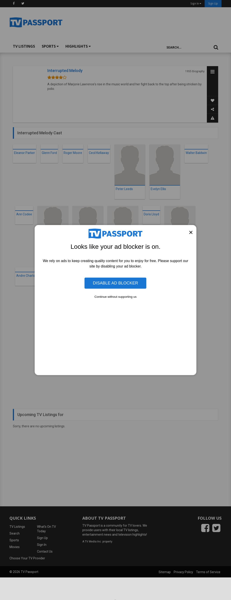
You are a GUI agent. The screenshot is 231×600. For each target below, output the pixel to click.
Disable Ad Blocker (115, 283)
